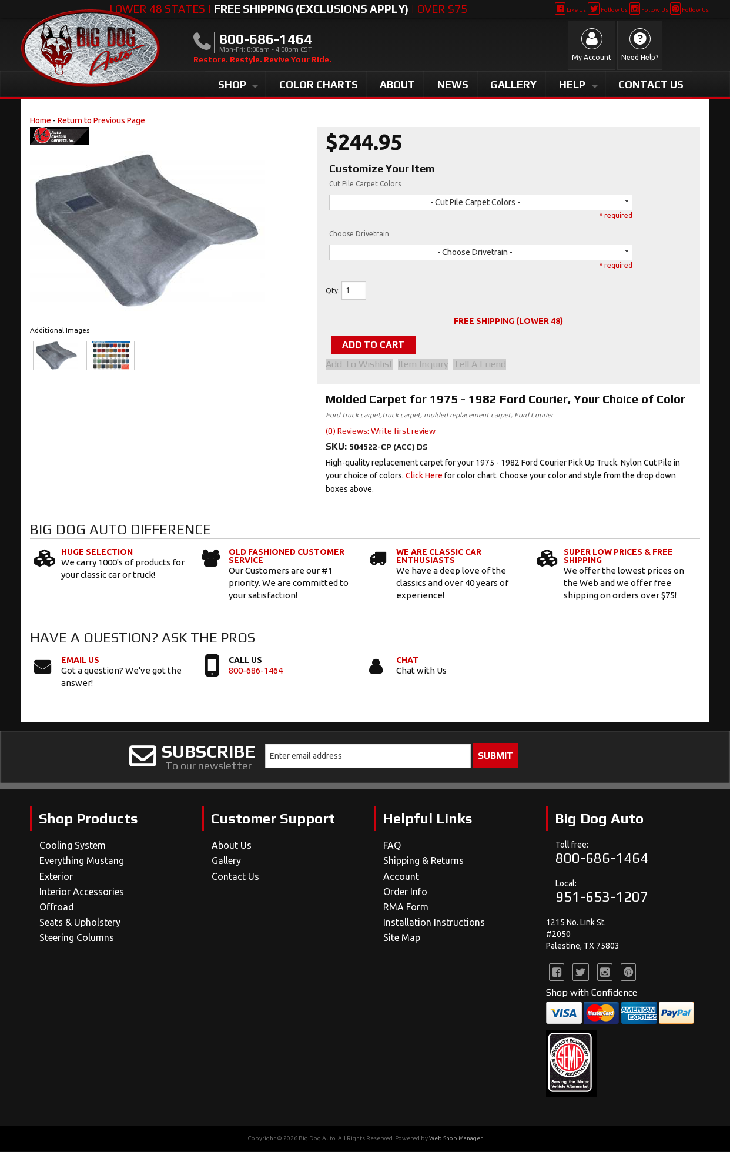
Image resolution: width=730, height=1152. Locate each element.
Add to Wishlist (359, 365)
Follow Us (607, 9)
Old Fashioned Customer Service (286, 558)
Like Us (570, 9)
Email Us (80, 661)
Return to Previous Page (101, 120)
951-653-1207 (601, 898)
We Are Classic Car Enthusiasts (438, 558)
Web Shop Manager (455, 1139)
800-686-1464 (256, 672)
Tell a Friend (487, 365)
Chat (407, 661)
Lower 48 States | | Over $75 (288, 8)
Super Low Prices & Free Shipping (618, 558)
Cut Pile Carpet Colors (365, 183)
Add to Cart (385, 345)
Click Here (424, 477)
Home (40, 120)
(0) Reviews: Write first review (381, 432)
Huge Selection (97, 554)
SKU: (337, 447)
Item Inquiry (427, 365)
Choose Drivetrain (359, 233)
